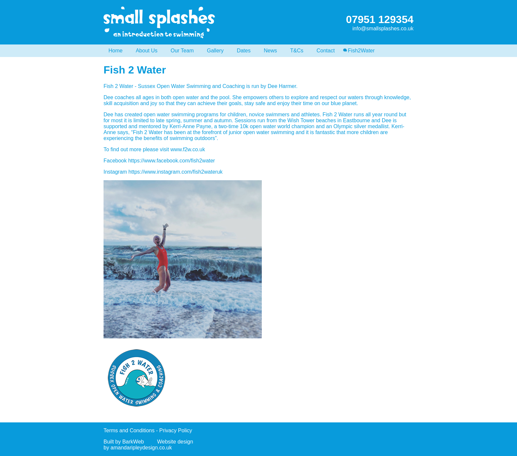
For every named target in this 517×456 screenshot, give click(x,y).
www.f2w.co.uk (187, 149)
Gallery (215, 50)
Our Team (182, 50)
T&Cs (296, 50)
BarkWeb (133, 441)
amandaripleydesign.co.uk (141, 447)
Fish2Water (361, 50)
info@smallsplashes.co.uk (382, 28)
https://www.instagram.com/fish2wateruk (176, 172)
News (270, 50)
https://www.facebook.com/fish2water (171, 160)
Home (115, 50)
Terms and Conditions (129, 430)
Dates (244, 50)
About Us (147, 50)
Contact (326, 50)
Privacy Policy (175, 430)
